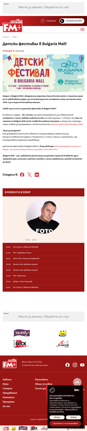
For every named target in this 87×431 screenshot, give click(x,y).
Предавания (10, 392)
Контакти (41, 379)
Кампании (8, 397)
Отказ (73, 417)
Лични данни (42, 388)
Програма (48, 21)
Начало (6, 37)
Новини (7, 379)
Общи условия (43, 384)
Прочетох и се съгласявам (65, 423)
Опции (57, 417)
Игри (15, 37)
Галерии (7, 388)
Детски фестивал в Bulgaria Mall (67, 124)
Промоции (7, 51)
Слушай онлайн (71, 21)
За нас (6, 406)
